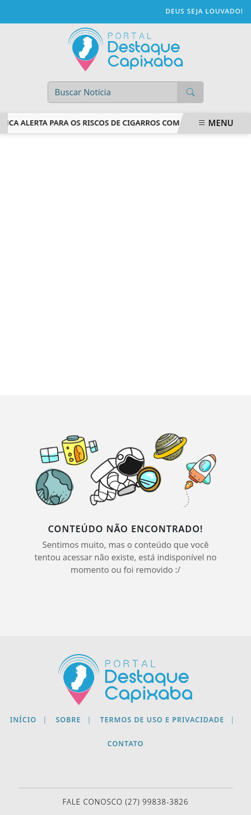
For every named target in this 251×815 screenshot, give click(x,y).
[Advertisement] (125, 264)
